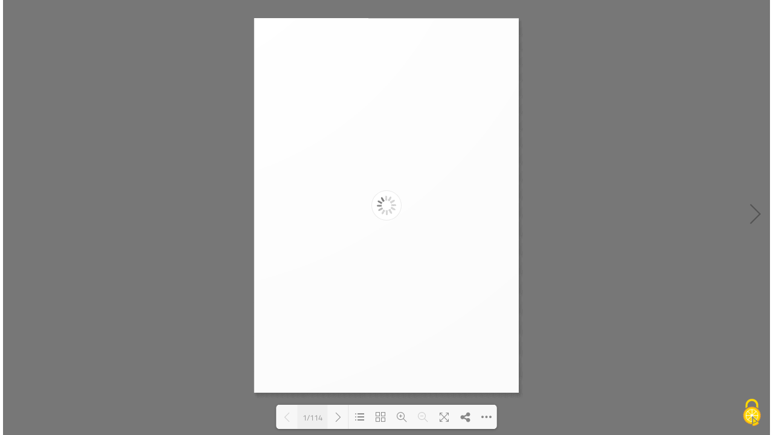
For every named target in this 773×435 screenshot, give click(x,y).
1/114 (312, 417)
